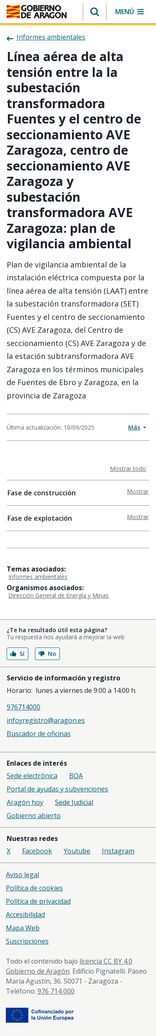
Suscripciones (27, 941)
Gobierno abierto (34, 815)
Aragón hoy (25, 802)
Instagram (118, 851)
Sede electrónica (32, 775)
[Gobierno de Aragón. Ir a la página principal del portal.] (37, 11)
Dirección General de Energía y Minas (58, 595)
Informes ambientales (37, 577)
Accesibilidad (25, 914)
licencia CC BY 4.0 (105, 961)
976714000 (23, 707)
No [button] (47, 654)
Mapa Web (23, 927)
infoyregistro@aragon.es (46, 720)
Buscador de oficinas (39, 733)
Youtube (77, 851)
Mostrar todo (129, 468)
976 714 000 (55, 991)
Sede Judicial (74, 802)
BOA (76, 775)
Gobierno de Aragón (37, 971)
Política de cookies (34, 888)
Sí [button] (17, 654)
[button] (95, 11)
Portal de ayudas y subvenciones (57, 789)
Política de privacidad (38, 901)
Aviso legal (22, 874)
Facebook (37, 851)
